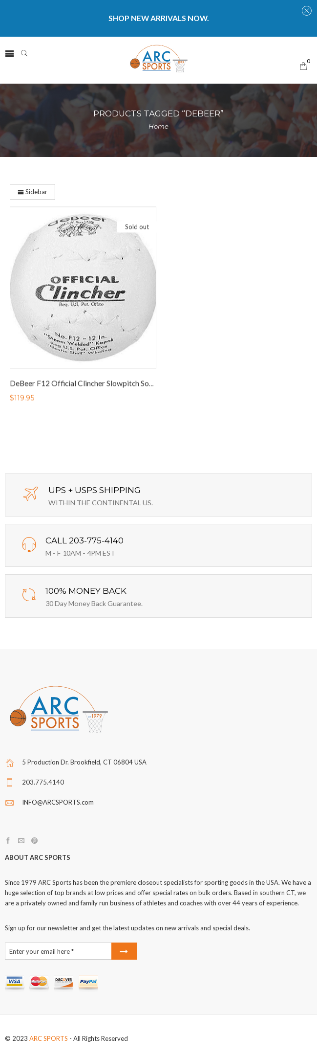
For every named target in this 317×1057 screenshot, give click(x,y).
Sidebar (32, 192)
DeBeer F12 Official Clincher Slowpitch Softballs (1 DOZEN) (110, 384)
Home (158, 126)
